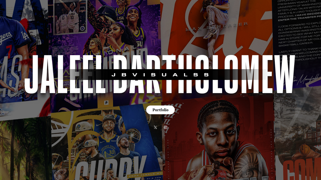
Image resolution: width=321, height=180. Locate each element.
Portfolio (160, 110)
